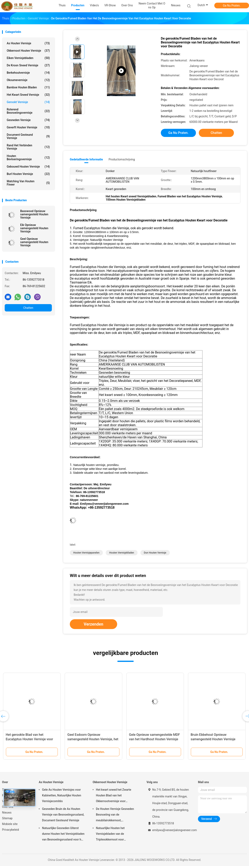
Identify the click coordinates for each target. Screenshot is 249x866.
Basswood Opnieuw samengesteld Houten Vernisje (34, 214)
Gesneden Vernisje (28, 120)
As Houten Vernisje (28, 43)
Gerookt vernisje (28, 102)
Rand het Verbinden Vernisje (28, 147)
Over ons (7, 806)
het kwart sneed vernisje (28, 95)
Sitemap (7, 818)
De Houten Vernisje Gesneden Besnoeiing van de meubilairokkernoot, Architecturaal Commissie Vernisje (115, 815)
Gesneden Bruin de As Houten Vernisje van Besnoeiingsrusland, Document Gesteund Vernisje (63, 814)
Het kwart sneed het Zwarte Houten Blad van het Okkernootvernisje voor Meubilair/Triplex (113, 796)
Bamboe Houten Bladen (28, 87)
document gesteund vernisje (28, 136)
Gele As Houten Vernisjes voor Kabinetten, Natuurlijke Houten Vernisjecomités (61, 795)
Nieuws (6, 812)
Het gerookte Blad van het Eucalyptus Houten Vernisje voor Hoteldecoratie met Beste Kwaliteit (31, 739)
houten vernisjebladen (121, 552)
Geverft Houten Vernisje (28, 127)
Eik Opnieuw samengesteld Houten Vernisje (34, 228)
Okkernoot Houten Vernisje (28, 51)
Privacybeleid (10, 829)
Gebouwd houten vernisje (28, 167)
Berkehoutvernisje (28, 73)
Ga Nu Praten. (231, 5)
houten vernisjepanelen (86, 552)
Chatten (28, 307)
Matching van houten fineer (28, 183)
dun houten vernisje (155, 552)
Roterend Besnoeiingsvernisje (28, 111)
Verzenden (93, 624)
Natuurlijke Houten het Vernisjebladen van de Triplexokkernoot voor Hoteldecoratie (110, 834)
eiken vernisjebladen (28, 58)
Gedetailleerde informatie (86, 159)
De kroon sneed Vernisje (28, 65)
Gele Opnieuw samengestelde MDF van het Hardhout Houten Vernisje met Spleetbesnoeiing (154, 739)
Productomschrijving (122, 159)
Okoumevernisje (28, 80)
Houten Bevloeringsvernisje (28, 157)
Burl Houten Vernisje (28, 174)
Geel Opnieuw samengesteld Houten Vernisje (34, 242)
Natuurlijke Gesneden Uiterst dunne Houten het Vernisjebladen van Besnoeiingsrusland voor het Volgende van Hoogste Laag (63, 834)
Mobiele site (10, 824)
